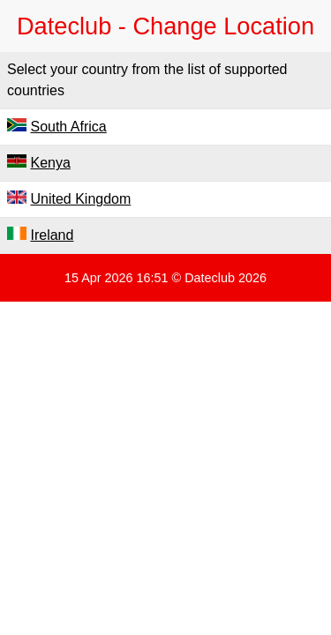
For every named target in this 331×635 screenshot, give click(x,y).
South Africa (68, 126)
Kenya (50, 162)
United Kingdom (80, 198)
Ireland (51, 235)
